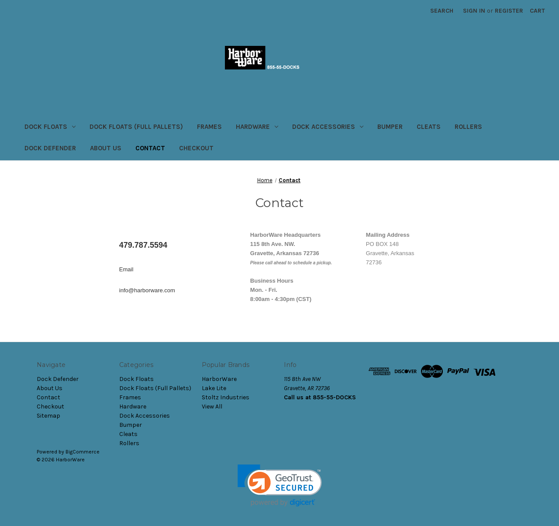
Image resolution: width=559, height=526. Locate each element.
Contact (150, 148)
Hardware (257, 127)
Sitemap (48, 415)
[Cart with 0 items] (537, 10)
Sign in (474, 10)
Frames (209, 127)
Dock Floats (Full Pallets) (136, 127)
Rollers (468, 127)
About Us (105, 148)
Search (441, 10)
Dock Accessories (327, 127)
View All (212, 406)
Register (509, 10)
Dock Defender (50, 148)
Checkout (196, 148)
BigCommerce (83, 452)
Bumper (390, 127)
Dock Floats (50, 127)
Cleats (429, 127)
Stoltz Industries (225, 397)
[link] (280, 486)
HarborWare (219, 379)
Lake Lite (214, 388)
